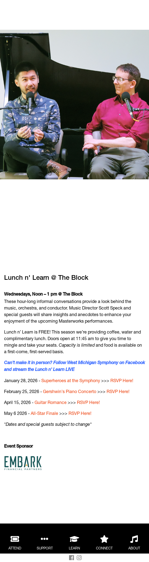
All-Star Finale (44, 413)
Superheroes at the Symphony (70, 380)
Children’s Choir (39, 519)
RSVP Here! (121, 380)
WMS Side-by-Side (42, 513)
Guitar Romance (51, 402)
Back (31, 10)
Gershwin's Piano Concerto (69, 391)
